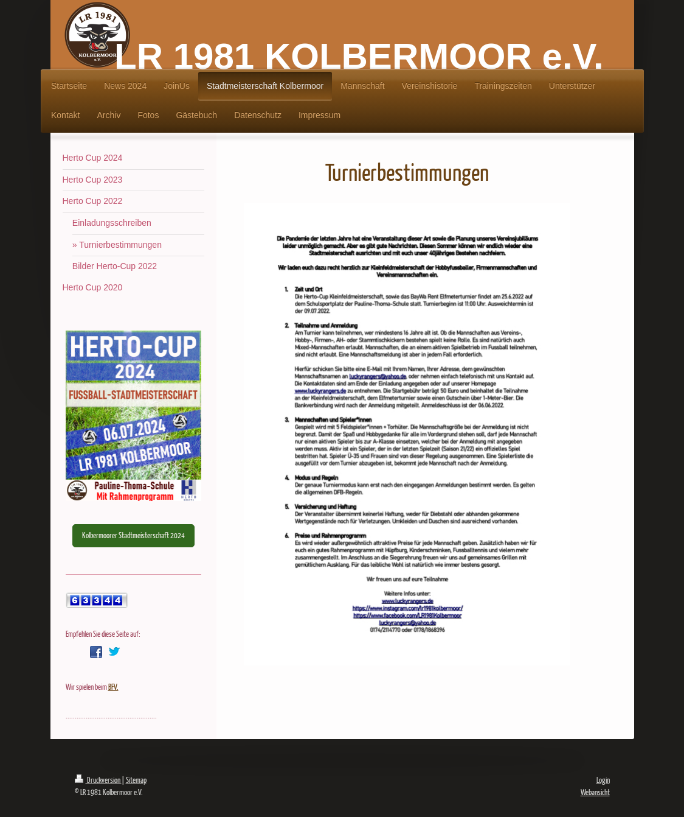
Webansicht (595, 792)
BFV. (113, 687)
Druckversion (98, 780)
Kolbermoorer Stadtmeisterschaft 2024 (133, 535)
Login (603, 780)
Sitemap (136, 780)
